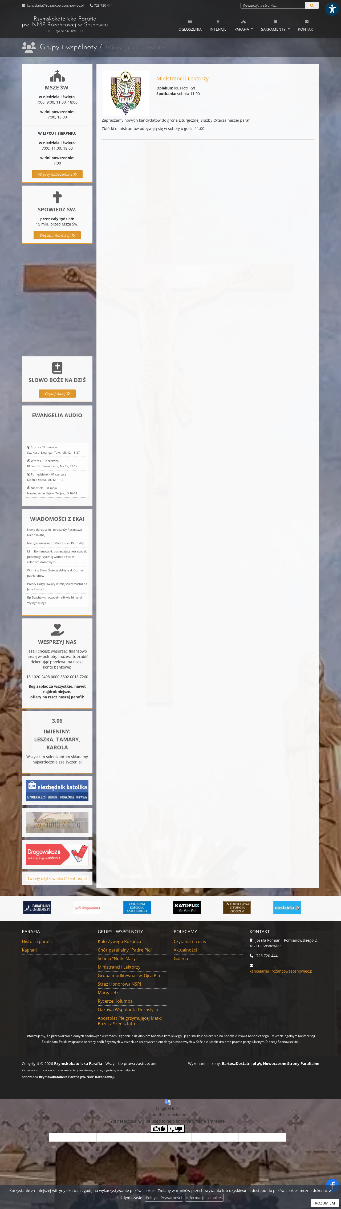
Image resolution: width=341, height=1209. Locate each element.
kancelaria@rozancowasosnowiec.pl (55, 5)
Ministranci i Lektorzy (119, 967)
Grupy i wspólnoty (68, 47)
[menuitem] (190, 24)
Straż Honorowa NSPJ (119, 984)
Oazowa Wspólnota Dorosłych (128, 1010)
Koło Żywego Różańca (119, 941)
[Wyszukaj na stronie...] (273, 5)
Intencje (218, 25)
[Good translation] (159, 1129)
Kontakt (306, 25)
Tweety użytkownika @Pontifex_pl (57, 891)
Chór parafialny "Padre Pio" (125, 950)
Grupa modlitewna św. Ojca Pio (129, 975)
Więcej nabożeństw (57, 174)
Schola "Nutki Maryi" (118, 958)
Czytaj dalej (57, 436)
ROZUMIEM (325, 1203)
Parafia (242, 25)
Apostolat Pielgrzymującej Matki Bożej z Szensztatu (130, 1021)
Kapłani (29, 950)
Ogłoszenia (190, 25)
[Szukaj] (312, 5)
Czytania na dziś (190, 941)
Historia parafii (37, 941)
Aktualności (185, 950)
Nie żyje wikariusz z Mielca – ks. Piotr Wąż (55, 643)
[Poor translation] (176, 1129)
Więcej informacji (57, 235)
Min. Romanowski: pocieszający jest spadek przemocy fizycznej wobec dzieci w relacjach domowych (57, 656)
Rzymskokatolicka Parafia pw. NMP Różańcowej (65, 24)
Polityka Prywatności (164, 1197)
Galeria (181, 958)
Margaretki (109, 992)
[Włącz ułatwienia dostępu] (332, 9)
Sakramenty (274, 25)
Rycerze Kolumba (115, 1001)
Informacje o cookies (204, 1197)
